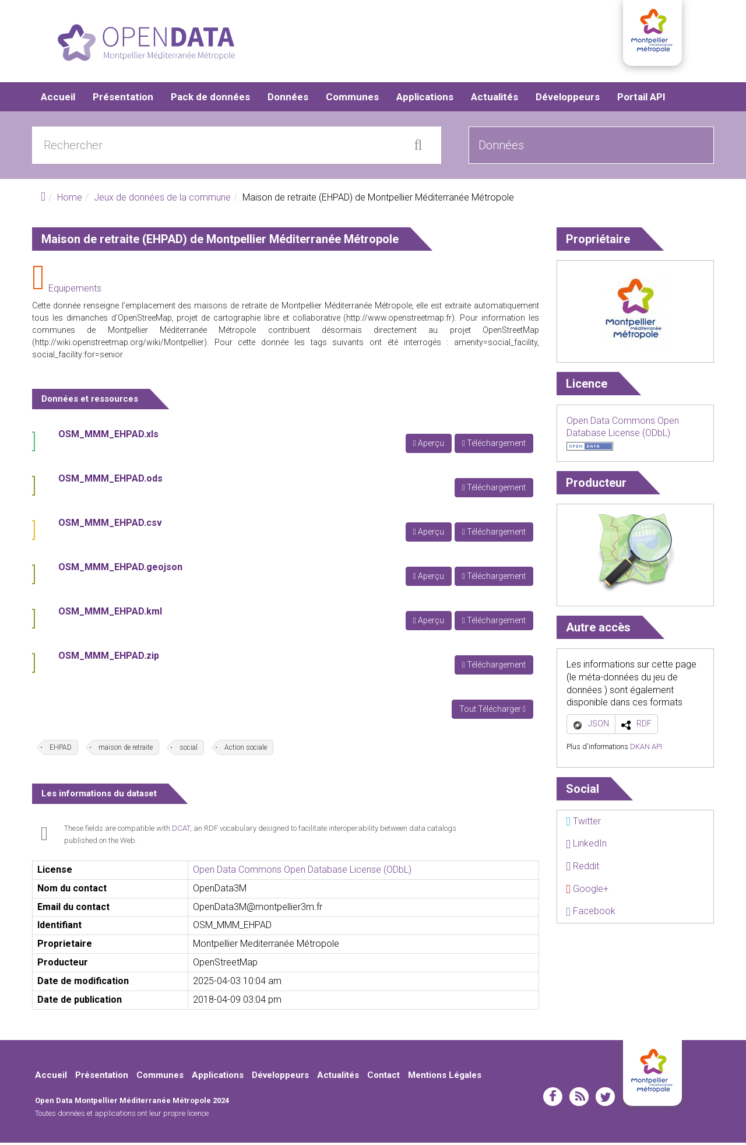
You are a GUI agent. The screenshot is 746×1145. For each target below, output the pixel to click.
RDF (644, 725)
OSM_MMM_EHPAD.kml (110, 613)
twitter (605, 1099)
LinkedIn (586, 845)
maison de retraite (125, 750)
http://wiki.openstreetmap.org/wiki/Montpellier (119, 344)
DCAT (181, 830)
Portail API (641, 99)
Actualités (494, 99)
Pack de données (210, 99)
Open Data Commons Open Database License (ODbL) (302, 871)
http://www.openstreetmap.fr (399, 320)
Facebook (590, 913)
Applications (424, 99)
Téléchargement (494, 445)
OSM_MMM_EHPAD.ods (110, 480)
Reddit (582, 868)
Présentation (123, 99)
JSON (598, 725)
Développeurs (568, 99)
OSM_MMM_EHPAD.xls (108, 436)
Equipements (74, 290)
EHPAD (61, 750)
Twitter (583, 823)
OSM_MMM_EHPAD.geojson (120, 569)
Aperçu (428, 445)
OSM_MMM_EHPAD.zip (108, 657)
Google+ (587, 890)
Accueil (58, 99)
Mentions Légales (444, 1077)
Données (288, 99)
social (189, 750)
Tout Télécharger (492, 711)
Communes (352, 99)
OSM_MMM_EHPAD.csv (110, 525)
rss (579, 1099)
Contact (383, 1077)
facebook (552, 1099)
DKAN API (646, 748)
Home (69, 199)
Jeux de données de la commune (162, 199)
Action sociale (245, 750)
